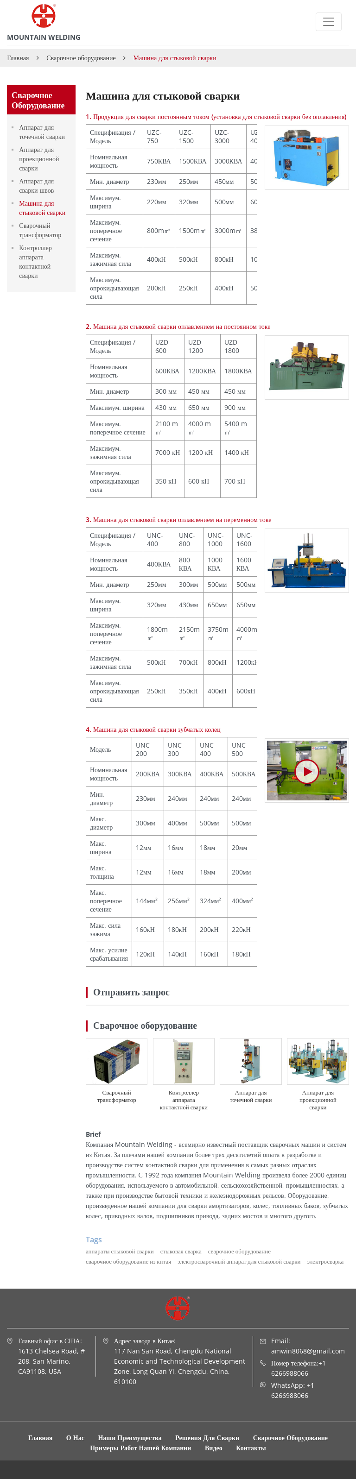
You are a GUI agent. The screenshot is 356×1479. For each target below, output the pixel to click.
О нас (75, 1437)
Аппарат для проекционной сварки (318, 1099)
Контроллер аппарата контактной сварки (184, 1099)
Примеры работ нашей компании (141, 1447)
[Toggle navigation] (329, 22)
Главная (18, 57)
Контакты (251, 1447)
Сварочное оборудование (81, 57)
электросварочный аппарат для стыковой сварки (239, 1261)
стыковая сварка (181, 1251)
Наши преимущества (129, 1437)
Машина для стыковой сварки (42, 208)
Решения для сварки (208, 1437)
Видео (213, 1447)
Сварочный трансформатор (116, 1096)
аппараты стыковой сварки (120, 1251)
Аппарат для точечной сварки (251, 1096)
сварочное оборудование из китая (128, 1261)
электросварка (325, 1261)
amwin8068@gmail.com (308, 1351)
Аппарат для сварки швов (36, 185)
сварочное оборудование (239, 1251)
